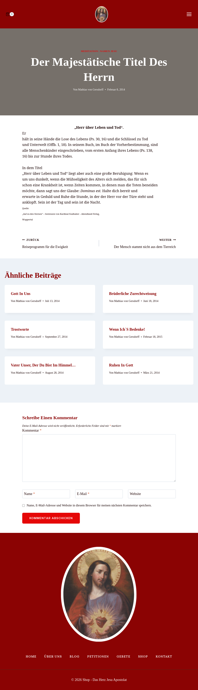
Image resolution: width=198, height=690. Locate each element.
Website (135, 494)
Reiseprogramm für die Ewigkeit (59, 243)
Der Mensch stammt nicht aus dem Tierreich (139, 243)
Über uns (53, 656)
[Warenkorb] (10, 14)
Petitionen (98, 656)
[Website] (152, 494)
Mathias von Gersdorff (90, 89)
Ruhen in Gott (121, 365)
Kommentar (31, 430)
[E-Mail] (99, 494)
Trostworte (20, 329)
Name (29, 494)
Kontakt (164, 656)
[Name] (46, 494)
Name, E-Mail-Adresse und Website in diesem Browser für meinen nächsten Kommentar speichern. (89, 505)
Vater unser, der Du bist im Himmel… (43, 365)
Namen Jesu (108, 51)
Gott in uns (20, 293)
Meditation (89, 51)
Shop (143, 656)
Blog (74, 656)
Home (31, 656)
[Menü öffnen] (191, 14)
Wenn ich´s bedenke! (127, 329)
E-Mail (83, 494)
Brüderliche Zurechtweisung (132, 293)
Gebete (123, 656)
